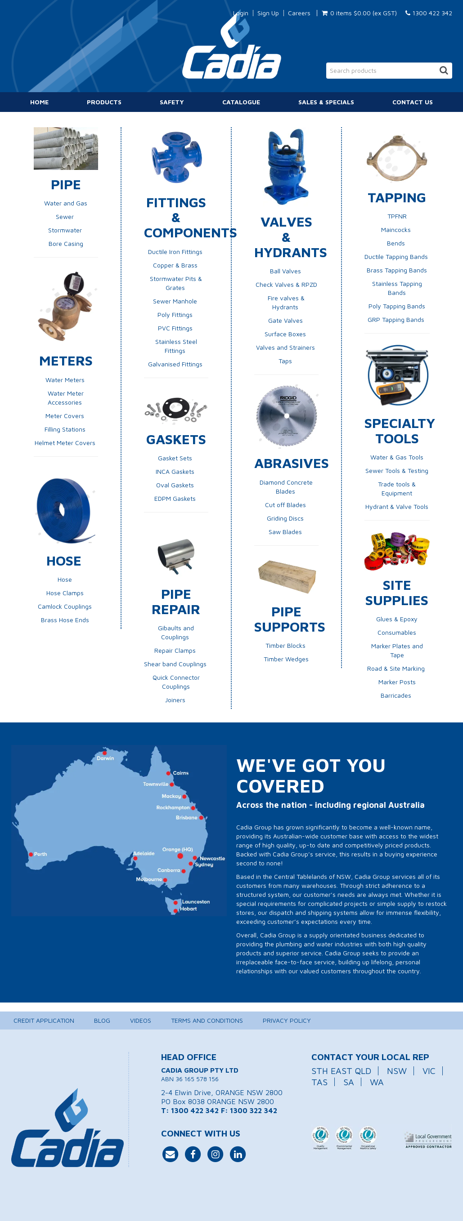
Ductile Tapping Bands (397, 256)
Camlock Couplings (66, 606)
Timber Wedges (286, 659)
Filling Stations (66, 429)
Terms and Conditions (207, 1020)
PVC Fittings (176, 328)
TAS (319, 1082)
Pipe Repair (176, 601)
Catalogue (241, 102)
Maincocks (397, 229)
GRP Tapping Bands (397, 319)
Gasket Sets (176, 458)
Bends (397, 243)
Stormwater (66, 230)
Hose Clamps (65, 593)
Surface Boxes (286, 334)
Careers (299, 13)
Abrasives (291, 463)
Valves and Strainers (286, 347)
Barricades (396, 695)
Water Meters (65, 379)
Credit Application (43, 1020)
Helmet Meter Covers (66, 442)
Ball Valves (285, 271)
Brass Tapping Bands (397, 270)
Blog (102, 1020)
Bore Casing (66, 243)
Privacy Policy (287, 1020)
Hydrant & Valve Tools (396, 506)
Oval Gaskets (176, 485)
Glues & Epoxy (397, 619)
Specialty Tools (399, 430)
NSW (397, 1070)
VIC (429, 1070)
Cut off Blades (286, 504)
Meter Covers (65, 415)
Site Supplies (396, 592)
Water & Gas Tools (396, 457)
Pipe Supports (289, 618)
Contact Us (412, 102)
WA (377, 1082)
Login (240, 13)
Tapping (397, 197)
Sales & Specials (326, 102)
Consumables (397, 632)
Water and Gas (65, 203)
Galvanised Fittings (175, 364)
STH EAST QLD (341, 1070)
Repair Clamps (176, 650)
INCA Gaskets (176, 471)
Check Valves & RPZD (286, 284)
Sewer (65, 216)
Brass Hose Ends (65, 620)
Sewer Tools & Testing (396, 470)
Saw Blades (286, 531)
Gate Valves (286, 320)
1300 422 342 (428, 13)
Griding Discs (286, 518)
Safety (172, 102)
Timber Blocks (286, 645)
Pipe (66, 184)
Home (39, 102)
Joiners (176, 700)
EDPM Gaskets (176, 498)
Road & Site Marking (396, 668)
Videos (140, 1020)
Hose (65, 560)
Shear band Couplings (176, 664)
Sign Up (268, 13)
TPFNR (397, 216)
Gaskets (176, 439)
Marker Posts (397, 682)
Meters (66, 360)
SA (348, 1082)
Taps (286, 361)
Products (104, 102)
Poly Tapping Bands (397, 306)
